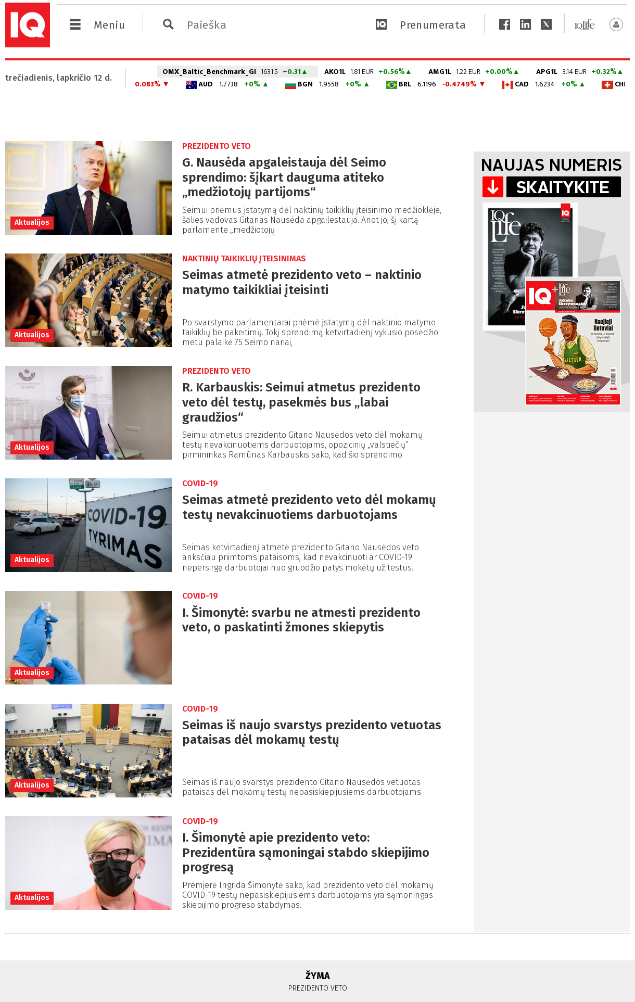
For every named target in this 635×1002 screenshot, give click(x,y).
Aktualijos (32, 222)
